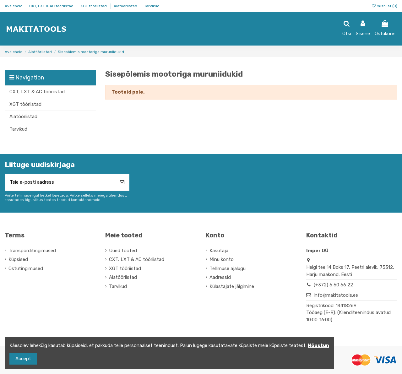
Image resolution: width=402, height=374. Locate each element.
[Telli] (122, 182)
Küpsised (18, 259)
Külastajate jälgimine (231, 286)
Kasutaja (218, 250)
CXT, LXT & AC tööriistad (51, 6)
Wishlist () (384, 6)
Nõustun (318, 345)
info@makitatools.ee (336, 295)
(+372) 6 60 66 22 (333, 285)
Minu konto (221, 259)
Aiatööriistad (126, 6)
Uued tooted (123, 250)
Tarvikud (152, 6)
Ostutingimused (25, 268)
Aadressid (220, 277)
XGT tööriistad (94, 6)
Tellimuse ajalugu (227, 268)
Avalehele (14, 6)
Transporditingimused (32, 250)
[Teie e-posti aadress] (60, 182)
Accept (23, 358)
